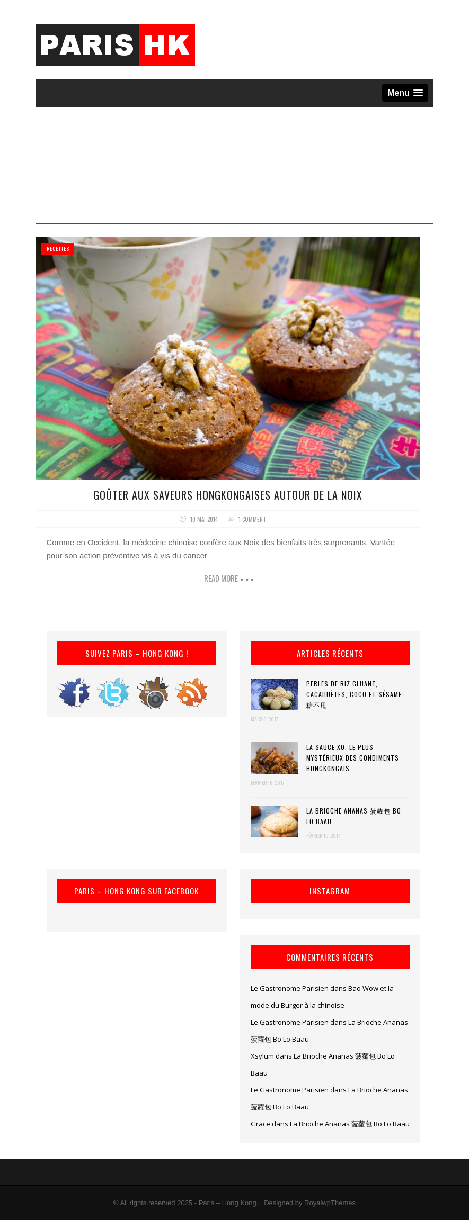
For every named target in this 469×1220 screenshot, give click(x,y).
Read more (221, 578)
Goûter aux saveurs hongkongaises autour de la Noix (227, 494)
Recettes (58, 248)
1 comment (252, 519)
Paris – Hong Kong (227, 1203)
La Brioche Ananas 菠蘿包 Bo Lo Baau (353, 816)
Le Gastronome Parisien (290, 988)
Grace (260, 1123)
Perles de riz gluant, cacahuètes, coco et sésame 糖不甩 (354, 694)
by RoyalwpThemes (325, 1203)
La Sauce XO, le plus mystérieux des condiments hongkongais (352, 758)
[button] (405, 93)
